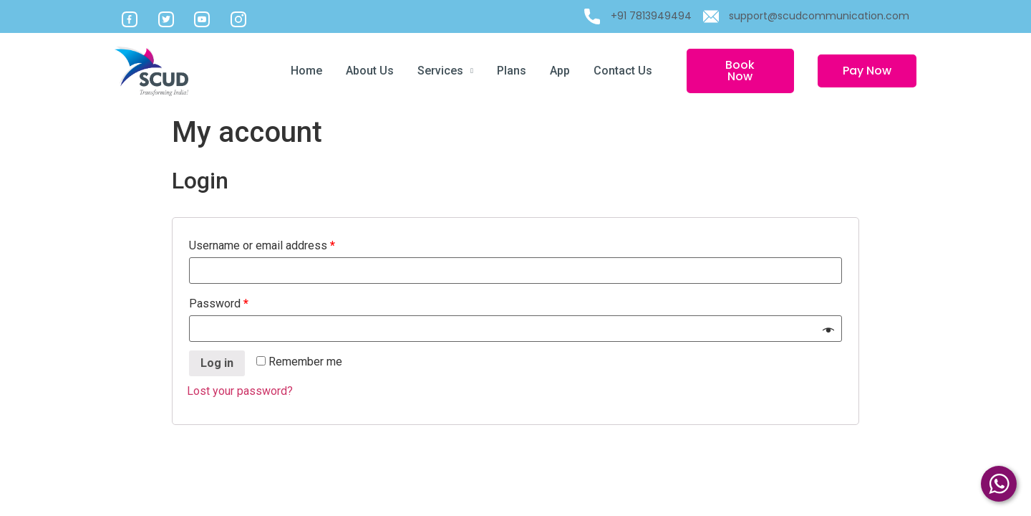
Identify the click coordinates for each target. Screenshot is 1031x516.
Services (445, 71)
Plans (511, 70)
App (560, 70)
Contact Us (623, 70)
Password (218, 303)
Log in (216, 363)
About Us (370, 70)
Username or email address (262, 245)
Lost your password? (240, 391)
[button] (740, 71)
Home (306, 70)
